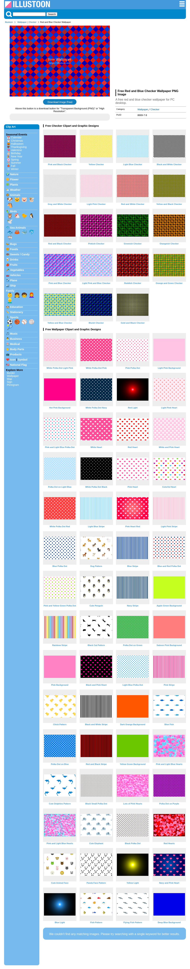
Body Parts (17, 349)
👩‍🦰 (32, 295)
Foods (14, 249)
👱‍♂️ (10, 300)
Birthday (16, 153)
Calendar (16, 137)
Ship (13, 285)
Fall (13, 165)
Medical (15, 344)
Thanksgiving (19, 146)
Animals (15, 195)
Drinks (14, 259)
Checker (33, 22)
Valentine (16, 150)
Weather (15, 189)
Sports (14, 317)
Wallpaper (22, 22)
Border (11, 372)
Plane (13, 280)
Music (14, 333)
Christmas (17, 140)
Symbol (22, 359)
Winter (15, 169)
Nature (14, 174)
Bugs (13, 244)
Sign (9, 381)
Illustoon (9, 22)
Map (9, 378)
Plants (14, 184)
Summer (16, 162)
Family (10, 290)
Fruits (13, 264)
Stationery (16, 312)
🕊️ (10, 221)
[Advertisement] (150, 57)
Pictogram (13, 384)
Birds (13, 211)
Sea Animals (18, 227)
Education (16, 306)
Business (16, 338)
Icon (13, 359)
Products (16, 354)
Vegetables (17, 270)
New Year (16, 156)
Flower (14, 179)
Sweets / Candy (20, 254)
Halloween (17, 143)
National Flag (18, 364)
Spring (15, 159)
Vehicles (15, 275)
